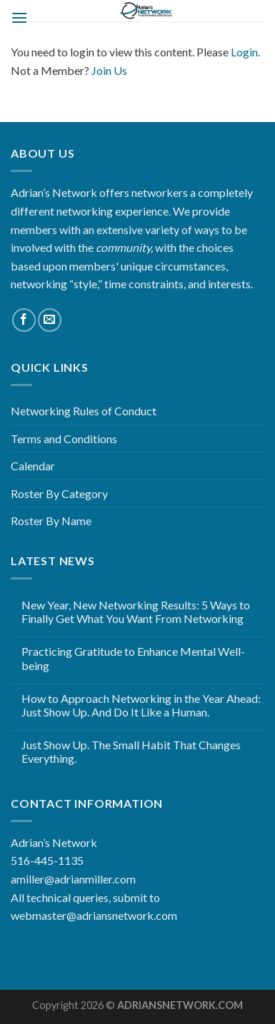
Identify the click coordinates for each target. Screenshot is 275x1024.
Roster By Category (59, 493)
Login (244, 52)
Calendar (33, 465)
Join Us (109, 70)
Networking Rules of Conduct (83, 410)
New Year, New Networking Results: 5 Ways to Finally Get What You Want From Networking (135, 611)
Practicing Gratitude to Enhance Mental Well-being (133, 657)
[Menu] (19, 17)
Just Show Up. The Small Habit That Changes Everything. (131, 751)
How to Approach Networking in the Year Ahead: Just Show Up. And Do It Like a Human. (141, 705)
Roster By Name (51, 520)
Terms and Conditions (64, 438)
